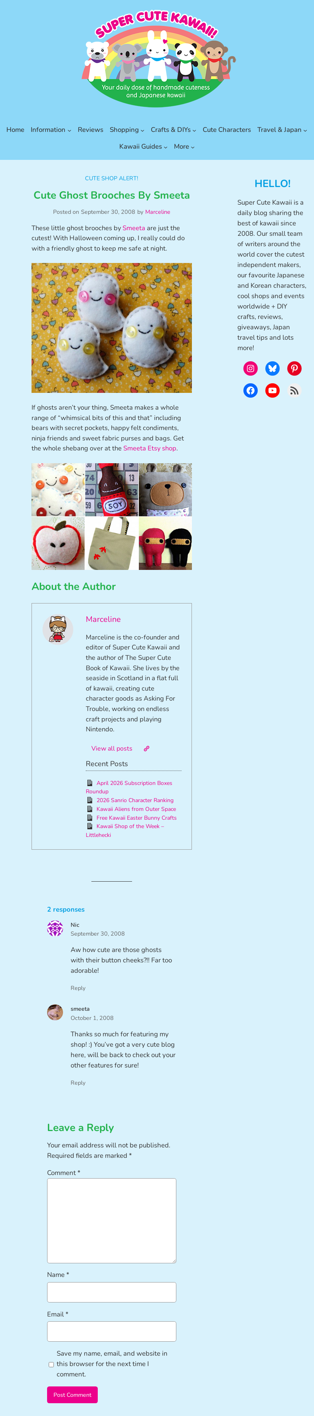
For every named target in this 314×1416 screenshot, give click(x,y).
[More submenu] (193, 147)
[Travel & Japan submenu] (305, 130)
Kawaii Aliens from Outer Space (136, 809)
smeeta (80, 1009)
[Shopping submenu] (142, 130)
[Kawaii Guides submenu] (166, 147)
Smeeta (133, 228)
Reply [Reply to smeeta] (78, 1083)
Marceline (157, 212)
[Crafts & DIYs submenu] (194, 130)
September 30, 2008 (98, 934)
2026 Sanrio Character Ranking (135, 800)
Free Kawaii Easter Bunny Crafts (137, 818)
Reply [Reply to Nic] (78, 988)
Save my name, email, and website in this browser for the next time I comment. (112, 1364)
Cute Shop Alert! (111, 178)
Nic (75, 925)
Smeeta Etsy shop (149, 448)
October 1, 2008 (92, 1018)
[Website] (146, 749)
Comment (64, 1172)
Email (58, 1314)
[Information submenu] (69, 130)
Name (58, 1274)
